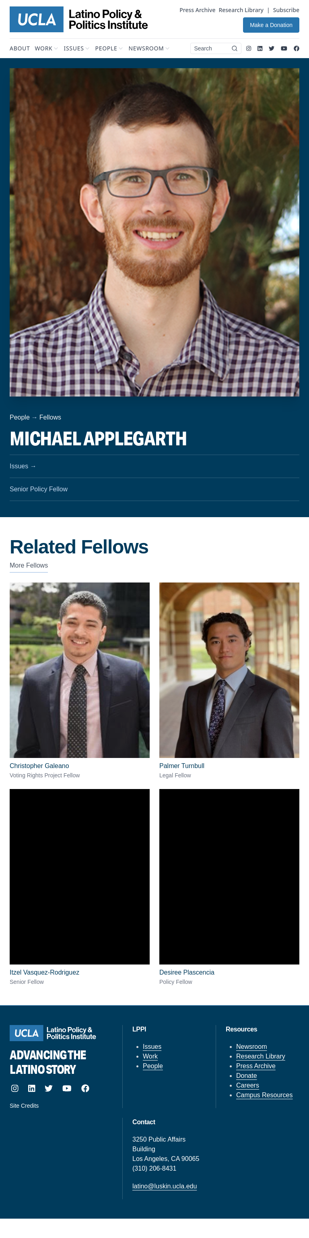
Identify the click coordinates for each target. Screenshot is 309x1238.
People (20, 417)
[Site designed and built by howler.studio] (58, 1106)
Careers (247, 1085)
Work (150, 1056)
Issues (152, 1046)
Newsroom (251, 1046)
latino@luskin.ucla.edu (164, 1186)
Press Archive (197, 10)
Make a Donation (271, 25)
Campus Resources (264, 1095)
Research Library (241, 10)
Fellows (50, 417)
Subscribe (286, 10)
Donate (246, 1075)
